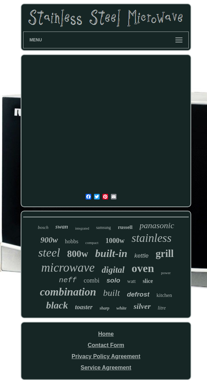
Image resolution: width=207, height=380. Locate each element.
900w (49, 240)
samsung (103, 227)
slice (148, 281)
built (111, 293)
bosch (43, 227)
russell (125, 227)
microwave (67, 267)
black (57, 305)
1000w (115, 240)
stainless (152, 238)
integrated (82, 228)
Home (106, 334)
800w (77, 254)
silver (142, 306)
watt (131, 281)
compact (91, 242)
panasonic (157, 225)
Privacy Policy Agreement (106, 356)
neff (67, 280)
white (121, 308)
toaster (84, 307)
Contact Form (106, 345)
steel (49, 252)
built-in (111, 253)
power (166, 273)
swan (61, 226)
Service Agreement (106, 368)
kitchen (164, 295)
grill (165, 253)
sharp (104, 308)
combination (68, 292)
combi (91, 280)
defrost (138, 294)
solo (113, 280)
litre (162, 308)
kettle (141, 255)
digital (113, 269)
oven (143, 268)
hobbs (71, 241)
